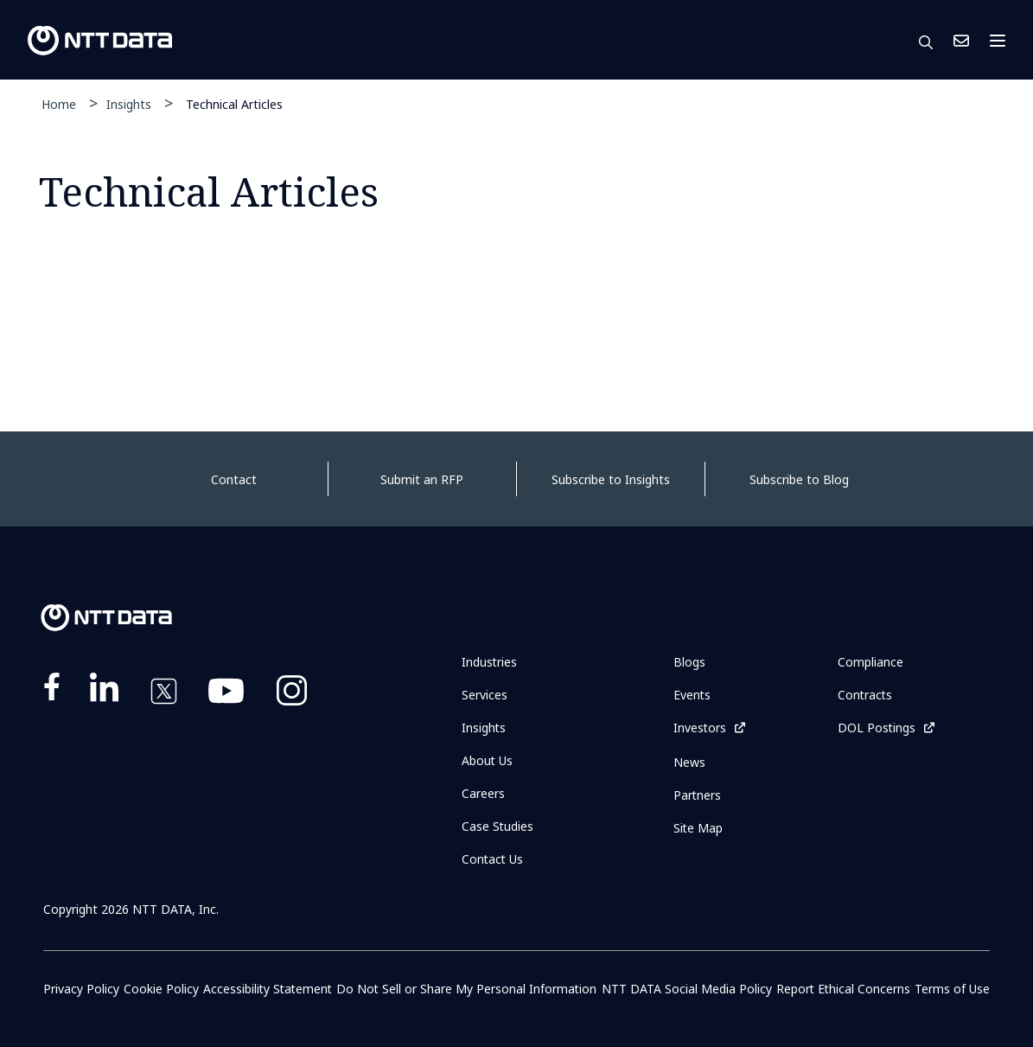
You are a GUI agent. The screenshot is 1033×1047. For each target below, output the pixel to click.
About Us (487, 760)
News (689, 761)
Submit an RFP (421, 479)
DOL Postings (877, 727)
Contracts (866, 694)
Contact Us (961, 40)
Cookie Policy (160, 988)
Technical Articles (234, 103)
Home (58, 104)
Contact (234, 479)
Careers (483, 793)
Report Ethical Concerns (843, 988)
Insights (128, 104)
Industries (490, 662)
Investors (700, 727)
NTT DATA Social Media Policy (687, 988)
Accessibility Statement (267, 988)
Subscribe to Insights (611, 479)
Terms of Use (952, 988)
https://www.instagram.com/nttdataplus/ (292, 694)
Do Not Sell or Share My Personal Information (467, 988)
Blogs (689, 662)
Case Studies (498, 826)
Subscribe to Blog (799, 479)
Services (484, 694)
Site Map (698, 827)
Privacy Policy (81, 988)
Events (692, 694)
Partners (697, 794)
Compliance (870, 662)
